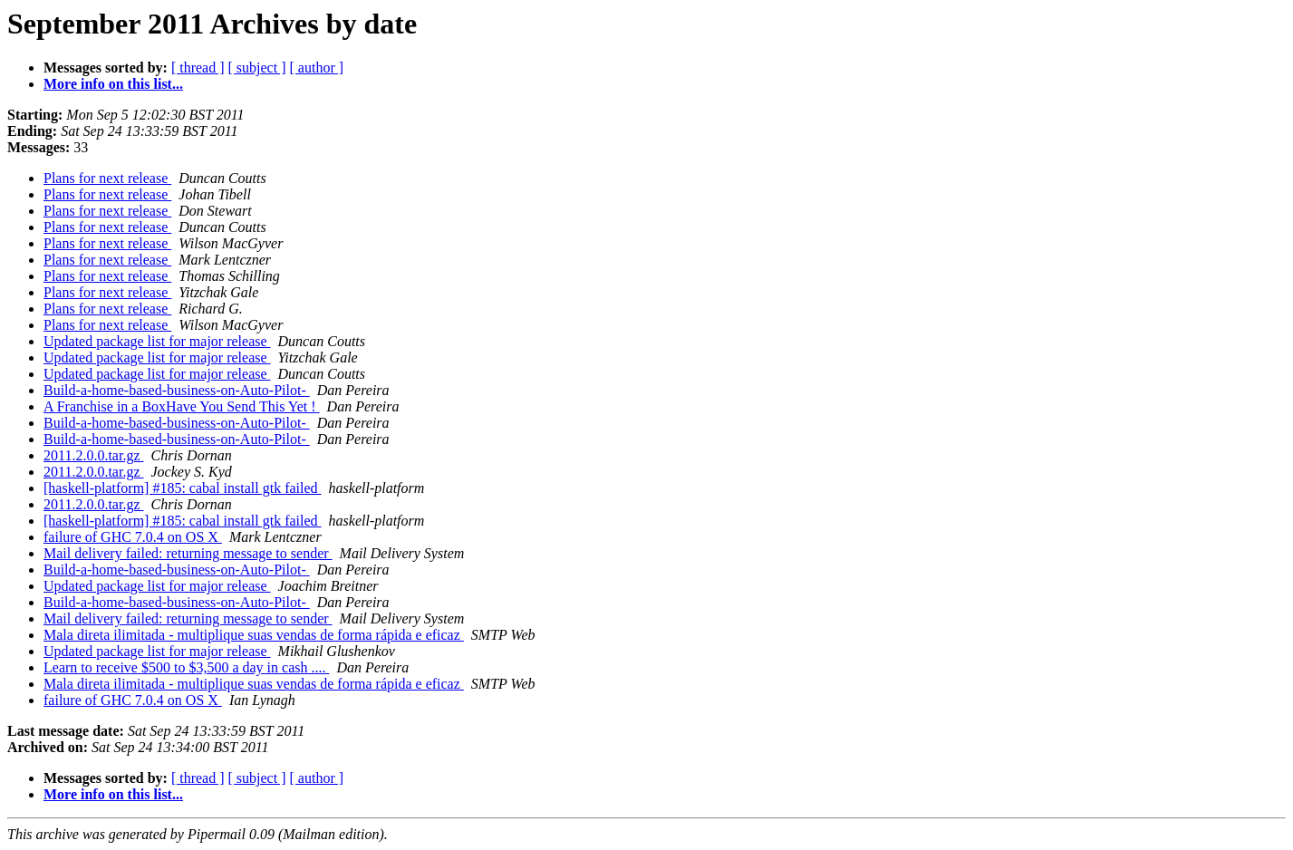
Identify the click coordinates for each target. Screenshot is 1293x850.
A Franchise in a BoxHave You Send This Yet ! (181, 406)
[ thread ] (198, 67)
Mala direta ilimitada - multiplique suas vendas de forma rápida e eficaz (253, 634)
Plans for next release (107, 178)
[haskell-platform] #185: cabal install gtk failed (182, 488)
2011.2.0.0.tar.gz (93, 455)
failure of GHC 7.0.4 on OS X (132, 537)
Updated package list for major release (157, 341)
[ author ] (317, 67)
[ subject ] (257, 67)
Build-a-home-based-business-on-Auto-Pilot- (176, 390)
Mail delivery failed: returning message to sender (188, 553)
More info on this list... (113, 84)
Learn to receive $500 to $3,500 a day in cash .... (186, 667)
